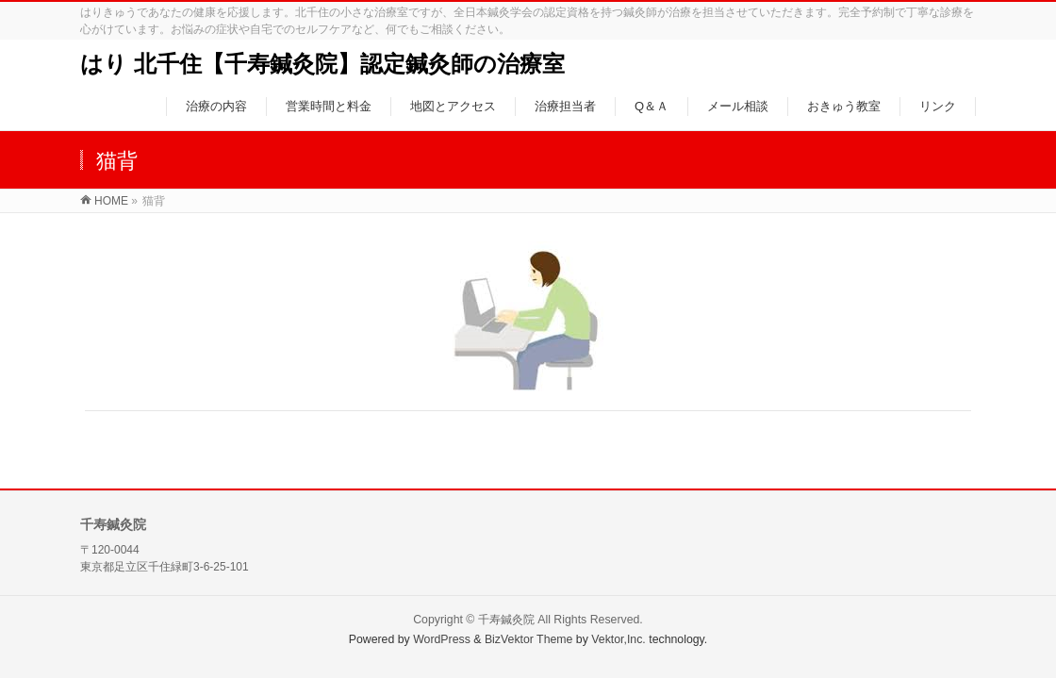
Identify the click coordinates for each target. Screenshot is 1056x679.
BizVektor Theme (529, 639)
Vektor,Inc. (618, 639)
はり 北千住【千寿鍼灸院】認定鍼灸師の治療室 (322, 63)
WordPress (441, 639)
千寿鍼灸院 (506, 619)
